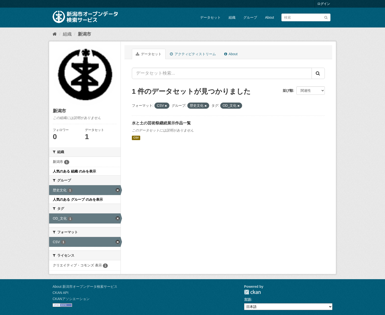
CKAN (252, 292)
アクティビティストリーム (193, 54)
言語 (247, 300)
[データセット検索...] (222, 73)
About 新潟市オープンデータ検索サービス (85, 287)
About (269, 17)
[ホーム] (55, 34)
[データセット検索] (305, 17)
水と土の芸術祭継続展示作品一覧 (161, 123)
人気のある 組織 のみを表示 (74, 171)
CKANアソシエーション (71, 299)
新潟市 (84, 34)
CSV (136, 137)
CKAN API (61, 293)
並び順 (288, 90)
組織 (232, 17)
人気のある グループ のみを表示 (78, 199)
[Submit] (326, 17)
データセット (210, 17)
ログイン (323, 4)
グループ (250, 17)
